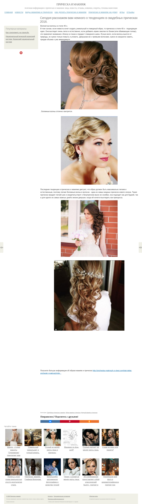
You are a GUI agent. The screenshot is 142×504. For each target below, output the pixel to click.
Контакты (50, 496)
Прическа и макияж (71, 4)
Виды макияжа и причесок (39, 12)
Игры (122, 12)
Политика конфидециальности (56, 499)
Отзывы (130, 12)
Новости (19, 12)
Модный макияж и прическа (89, 412)
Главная (8, 12)
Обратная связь (93, 496)
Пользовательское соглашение (62, 496)
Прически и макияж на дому (102, 12)
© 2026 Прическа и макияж (13, 496)
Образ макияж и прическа (73, 412)
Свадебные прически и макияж (56, 412)
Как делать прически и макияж (70, 12)
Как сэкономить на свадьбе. (17, 33)
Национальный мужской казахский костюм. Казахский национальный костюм (20, 39)
